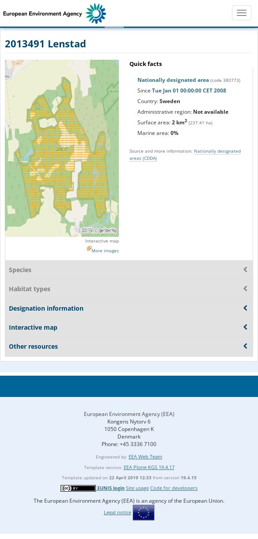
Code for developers (173, 488)
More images (105, 250)
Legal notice (117, 512)
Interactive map (102, 241)
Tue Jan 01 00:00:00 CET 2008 (189, 90)
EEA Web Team (145, 456)
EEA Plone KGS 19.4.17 (149, 467)
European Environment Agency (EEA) (129, 414)
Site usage (137, 488)
